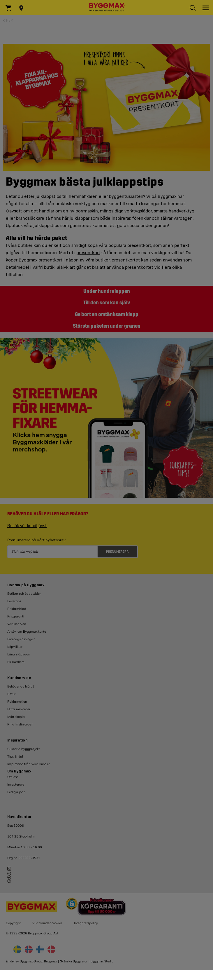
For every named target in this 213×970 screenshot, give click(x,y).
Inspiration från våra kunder (28, 764)
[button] (72, 904)
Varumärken (16, 624)
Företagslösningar (21, 639)
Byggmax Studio (102, 961)
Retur (11, 694)
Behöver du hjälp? (20, 686)
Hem (9, 20)
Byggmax (50, 961)
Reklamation (17, 701)
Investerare (15, 784)
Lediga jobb (16, 792)
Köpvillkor (14, 647)
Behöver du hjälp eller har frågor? (47, 514)
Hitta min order (19, 709)
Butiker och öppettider (24, 594)
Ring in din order (20, 724)
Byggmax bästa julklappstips (85, 182)
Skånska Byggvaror (73, 961)
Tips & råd (15, 756)
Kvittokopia (16, 717)
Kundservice (19, 678)
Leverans (14, 601)
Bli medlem (15, 662)
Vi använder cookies (47, 923)
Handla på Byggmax (26, 585)
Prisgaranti (15, 616)
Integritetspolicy (86, 923)
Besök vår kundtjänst (27, 525)
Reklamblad (16, 609)
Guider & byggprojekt (23, 749)
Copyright (13, 923)
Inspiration (17, 740)
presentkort (88, 252)
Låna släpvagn (18, 654)
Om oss (12, 777)
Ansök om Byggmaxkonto (26, 631)
